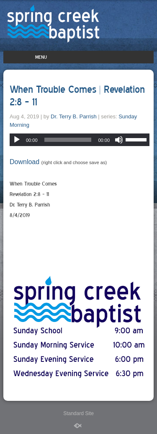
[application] (79, 139)
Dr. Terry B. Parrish (74, 116)
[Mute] (119, 140)
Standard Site (78, 413)
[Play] (17, 140)
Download (24, 161)
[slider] (68, 140)
